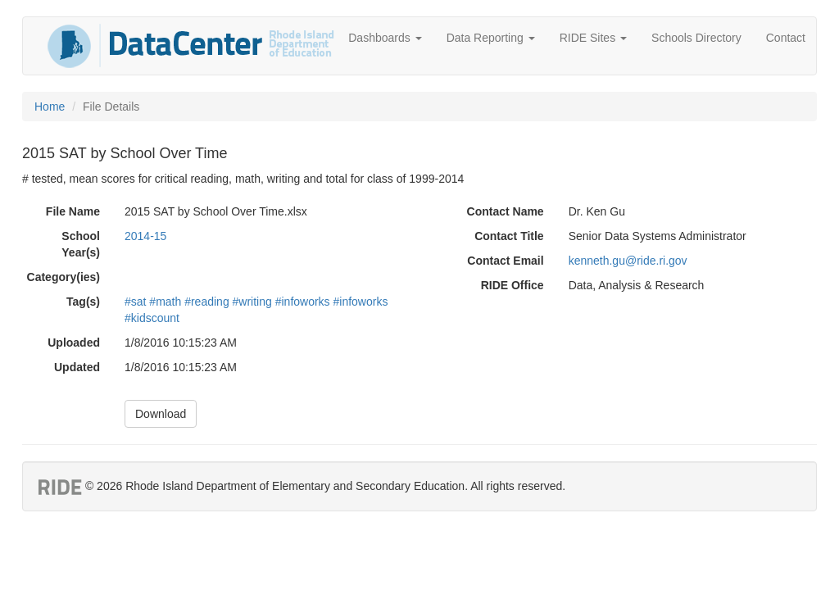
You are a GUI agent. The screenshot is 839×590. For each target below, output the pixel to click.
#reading (206, 301)
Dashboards (384, 37)
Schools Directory (696, 37)
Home (49, 106)
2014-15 (145, 236)
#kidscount (152, 317)
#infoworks (302, 301)
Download (160, 413)
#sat (135, 301)
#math (165, 301)
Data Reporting (491, 37)
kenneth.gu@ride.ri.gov (628, 260)
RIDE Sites (593, 37)
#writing (252, 301)
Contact (785, 37)
